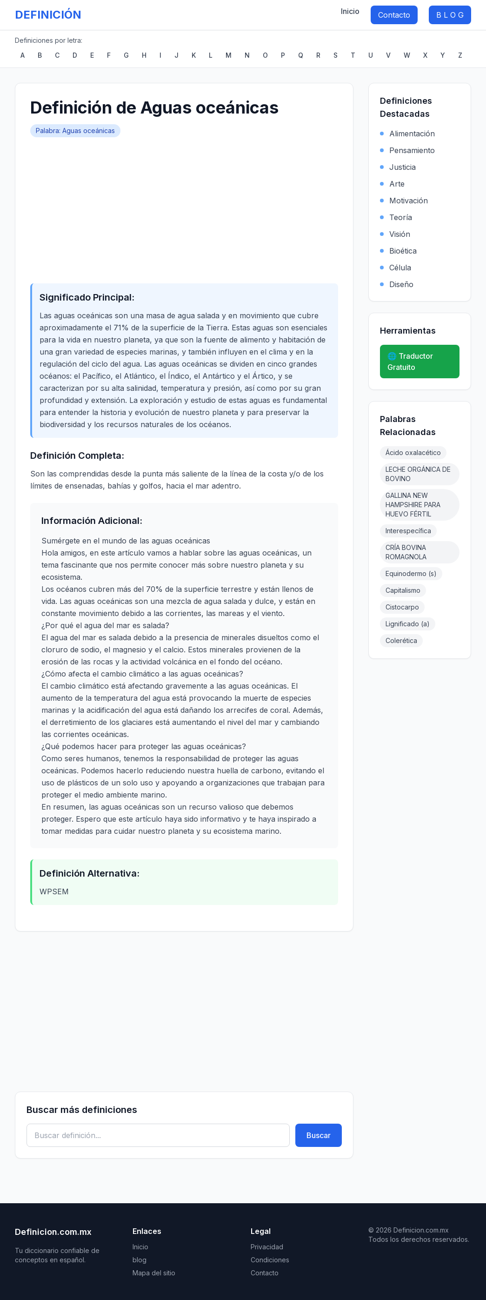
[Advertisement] (184, 207)
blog (139, 1260)
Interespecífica (408, 531)
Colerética (401, 640)
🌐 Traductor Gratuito (410, 361)
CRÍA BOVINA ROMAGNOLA (406, 552)
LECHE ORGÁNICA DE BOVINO (418, 473)
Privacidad (267, 1247)
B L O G (450, 15)
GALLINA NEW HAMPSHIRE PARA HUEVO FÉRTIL (413, 504)
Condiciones (270, 1260)
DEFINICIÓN (48, 14)
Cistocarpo (402, 607)
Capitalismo (403, 590)
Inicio (350, 11)
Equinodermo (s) (411, 573)
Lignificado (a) (408, 624)
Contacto (394, 15)
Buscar (318, 1135)
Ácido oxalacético (413, 452)
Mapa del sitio (154, 1273)
